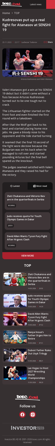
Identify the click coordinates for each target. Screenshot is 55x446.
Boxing (11, 205)
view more (27, 255)
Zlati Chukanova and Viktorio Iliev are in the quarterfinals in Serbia (26, 197)
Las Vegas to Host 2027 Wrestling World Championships (38, 373)
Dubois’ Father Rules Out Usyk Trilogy (39, 352)
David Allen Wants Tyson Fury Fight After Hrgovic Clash (27, 238)
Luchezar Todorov (29, 42)
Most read (40, 186)
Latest (15, 186)
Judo (10, 225)
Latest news (36, 4)
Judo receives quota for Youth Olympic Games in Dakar (24, 218)
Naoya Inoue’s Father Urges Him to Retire (39, 335)
